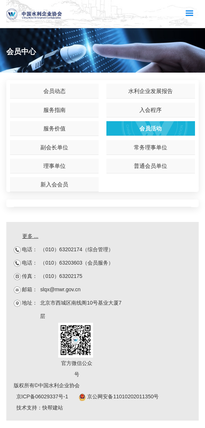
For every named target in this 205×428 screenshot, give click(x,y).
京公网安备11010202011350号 (119, 396)
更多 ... (30, 236)
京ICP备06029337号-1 (42, 396)
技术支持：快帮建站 (39, 408)
